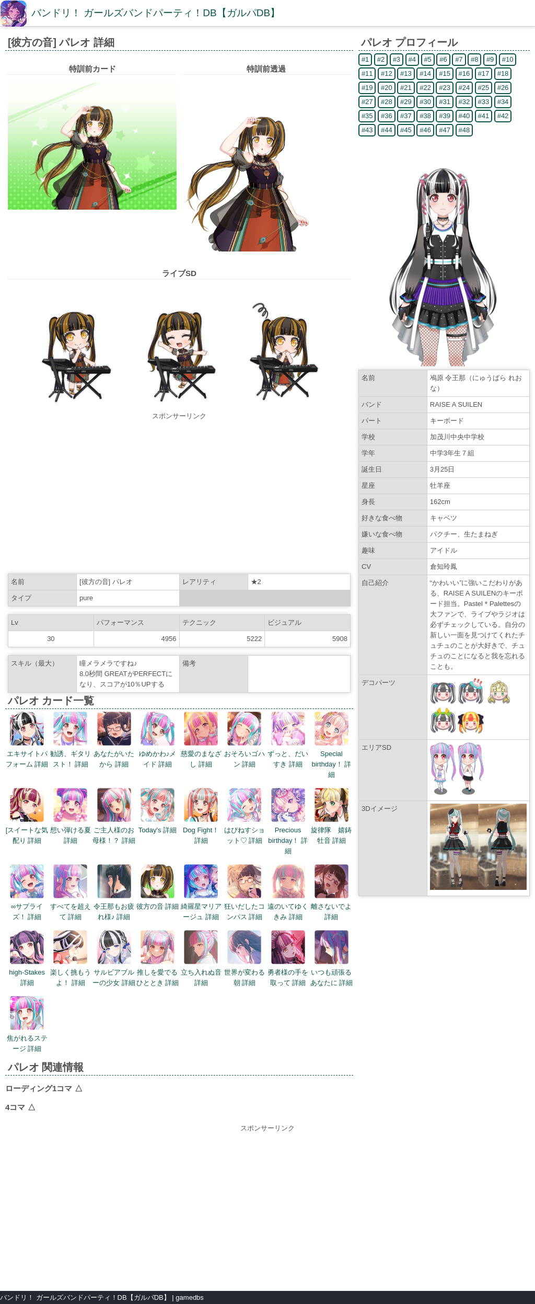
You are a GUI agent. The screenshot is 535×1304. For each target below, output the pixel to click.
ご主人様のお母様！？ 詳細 (113, 816)
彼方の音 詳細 (157, 887)
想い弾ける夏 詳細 (70, 816)
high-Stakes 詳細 (27, 958)
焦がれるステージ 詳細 (27, 1024)
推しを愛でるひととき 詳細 (157, 958)
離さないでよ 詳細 (331, 892)
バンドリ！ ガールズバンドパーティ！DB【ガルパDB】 (155, 12)
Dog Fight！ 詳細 (201, 816)
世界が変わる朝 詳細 (244, 958)
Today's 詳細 (157, 811)
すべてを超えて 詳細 (70, 892)
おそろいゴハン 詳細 (244, 740)
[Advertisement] (179, 494)
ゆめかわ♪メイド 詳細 (158, 740)
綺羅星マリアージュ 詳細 (201, 892)
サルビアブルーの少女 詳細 (113, 958)
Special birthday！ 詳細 (331, 745)
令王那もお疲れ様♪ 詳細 (114, 892)
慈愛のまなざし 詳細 (201, 740)
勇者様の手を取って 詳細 (288, 958)
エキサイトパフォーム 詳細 (27, 740)
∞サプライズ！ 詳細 (27, 892)
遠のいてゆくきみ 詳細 (288, 892)
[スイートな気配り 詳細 (27, 816)
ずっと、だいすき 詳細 (288, 740)
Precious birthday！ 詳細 (288, 821)
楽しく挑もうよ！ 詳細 (70, 958)
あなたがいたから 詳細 (114, 740)
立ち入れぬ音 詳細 (201, 958)
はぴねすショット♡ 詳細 (244, 816)
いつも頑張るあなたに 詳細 (331, 958)
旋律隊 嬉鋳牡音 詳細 (331, 816)
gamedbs (189, 1297)
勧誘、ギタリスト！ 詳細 (70, 740)
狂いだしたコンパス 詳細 (244, 892)
